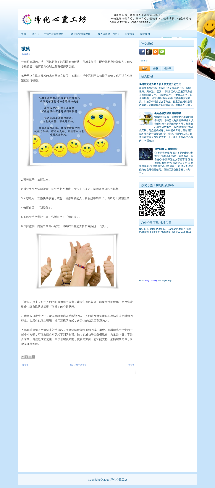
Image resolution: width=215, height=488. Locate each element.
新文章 (25, 365)
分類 (155, 68)
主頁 (23, 34)
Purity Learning (151, 280)
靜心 (36, 33)
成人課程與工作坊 (110, 33)
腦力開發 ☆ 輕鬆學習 (165, 149)
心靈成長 (130, 34)
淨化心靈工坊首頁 (78, 365)
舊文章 (131, 365)
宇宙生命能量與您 (56, 33)
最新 (144, 68)
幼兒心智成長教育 (83, 33)
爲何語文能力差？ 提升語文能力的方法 (160, 84)
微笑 (25, 48)
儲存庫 (167, 68)
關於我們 (145, 34)
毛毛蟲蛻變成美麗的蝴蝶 (167, 113)
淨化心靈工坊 (118, 479)
